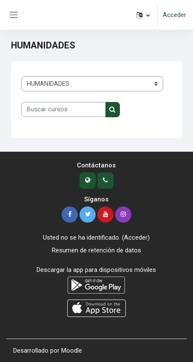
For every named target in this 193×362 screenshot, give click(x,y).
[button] (143, 15)
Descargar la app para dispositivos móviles (96, 270)
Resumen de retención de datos (96, 250)
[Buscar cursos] (63, 109)
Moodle (71, 350)
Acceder (174, 15)
